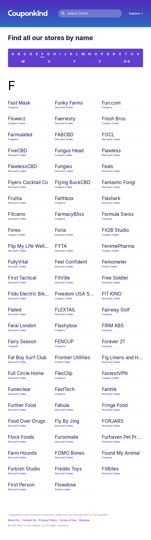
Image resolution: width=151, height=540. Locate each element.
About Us (13, 520)
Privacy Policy (48, 520)
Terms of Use (67, 520)
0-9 (127, 61)
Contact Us (29, 520)
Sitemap (84, 520)
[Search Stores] (95, 13)
